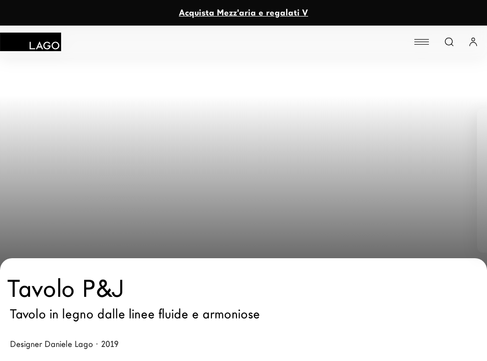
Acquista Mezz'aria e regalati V (243, 13)
